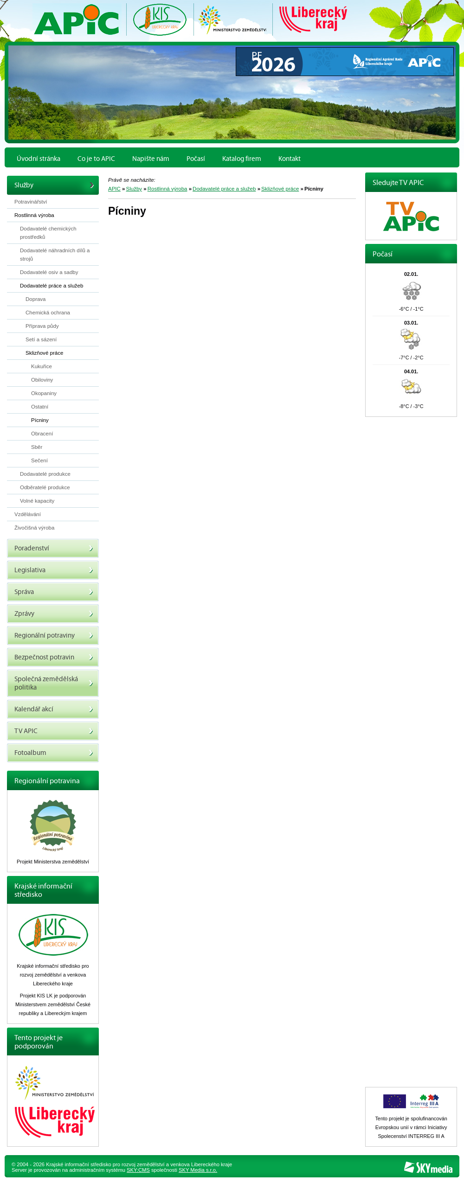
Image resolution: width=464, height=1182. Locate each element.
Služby (134, 189)
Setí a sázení (41, 339)
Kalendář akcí (53, 709)
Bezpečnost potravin (53, 657)
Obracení (42, 433)
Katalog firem (241, 158)
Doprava (36, 299)
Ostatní (39, 406)
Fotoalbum (53, 752)
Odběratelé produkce (45, 487)
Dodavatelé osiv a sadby (49, 272)
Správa (53, 592)
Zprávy (53, 613)
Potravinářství (30, 201)
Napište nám (150, 158)
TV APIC (53, 731)
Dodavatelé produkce (45, 474)
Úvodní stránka (38, 158)
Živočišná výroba (34, 527)
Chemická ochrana (48, 312)
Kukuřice (41, 366)
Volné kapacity (37, 501)
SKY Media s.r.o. (198, 1170)
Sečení (39, 460)
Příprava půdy (42, 326)
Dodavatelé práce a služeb (224, 189)
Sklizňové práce (280, 189)
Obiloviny (42, 380)
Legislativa (53, 570)
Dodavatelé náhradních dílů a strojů (55, 255)
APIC (114, 189)
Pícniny (40, 420)
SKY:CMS (138, 1170)
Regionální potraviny (53, 635)
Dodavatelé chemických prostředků (48, 233)
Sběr (36, 447)
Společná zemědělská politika (53, 683)
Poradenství (53, 548)
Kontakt (289, 158)
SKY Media (428, 1167)
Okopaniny (44, 393)
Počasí (196, 158)
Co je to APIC (96, 158)
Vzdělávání (27, 514)
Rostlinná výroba (167, 189)
